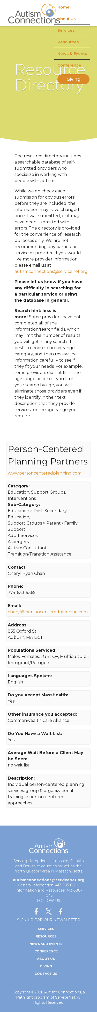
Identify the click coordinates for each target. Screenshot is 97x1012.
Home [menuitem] (63, 7)
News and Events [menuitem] (45, 944)
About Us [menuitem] (66, 18)
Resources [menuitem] (68, 41)
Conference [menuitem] (69, 65)
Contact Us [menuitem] (46, 974)
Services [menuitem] (65, 30)
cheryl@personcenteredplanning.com (48, 611)
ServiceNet (65, 997)
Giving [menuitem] (73, 79)
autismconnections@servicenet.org (51, 271)
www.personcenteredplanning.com (44, 473)
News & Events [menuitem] (72, 53)
